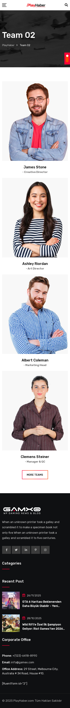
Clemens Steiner (35, 457)
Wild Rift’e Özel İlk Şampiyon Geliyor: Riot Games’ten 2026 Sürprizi (42, 629)
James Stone (35, 167)
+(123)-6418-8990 (24, 655)
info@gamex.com (22, 662)
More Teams (35, 474)
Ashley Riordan (35, 264)
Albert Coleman (35, 360)
